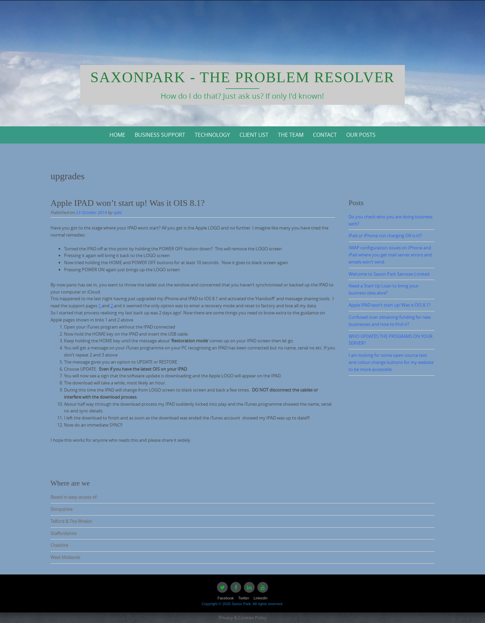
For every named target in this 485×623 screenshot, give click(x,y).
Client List (253, 134)
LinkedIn (261, 598)
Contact (325, 134)
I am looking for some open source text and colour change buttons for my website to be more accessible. (391, 362)
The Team (290, 134)
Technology (212, 134)
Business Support (160, 134)
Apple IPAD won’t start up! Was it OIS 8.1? (127, 203)
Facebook (226, 598)
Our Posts (361, 134)
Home (117, 134)
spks (117, 212)
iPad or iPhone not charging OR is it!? (385, 235)
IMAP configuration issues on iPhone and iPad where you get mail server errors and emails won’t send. (390, 255)
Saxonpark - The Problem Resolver (242, 77)
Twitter (243, 598)
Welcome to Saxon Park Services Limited (389, 274)
